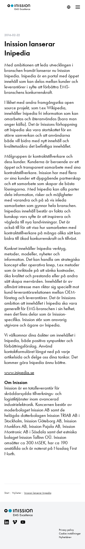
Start (6, 492)
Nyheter (16, 492)
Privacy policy (66, 529)
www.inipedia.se (19, 372)
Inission (18, 7)
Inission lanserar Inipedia (29, 48)
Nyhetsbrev (65, 537)
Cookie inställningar (70, 533)
